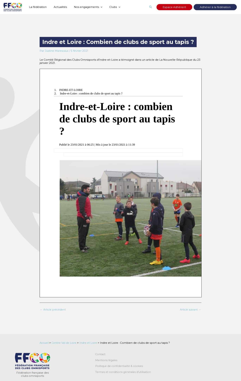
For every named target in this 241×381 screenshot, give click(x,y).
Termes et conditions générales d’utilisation (124, 372)
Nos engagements (84, 7)
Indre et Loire (90, 342)
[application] (96, 7)
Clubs (108, 7)
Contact (100, 354)
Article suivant (190, 309)
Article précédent (53, 309)
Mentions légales (106, 360)
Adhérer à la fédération (218, 7)
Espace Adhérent (185, 7)
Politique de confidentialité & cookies (120, 366)
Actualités (57, 7)
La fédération (37, 7)
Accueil (44, 342)
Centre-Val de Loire (65, 342)
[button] (164, 7)
